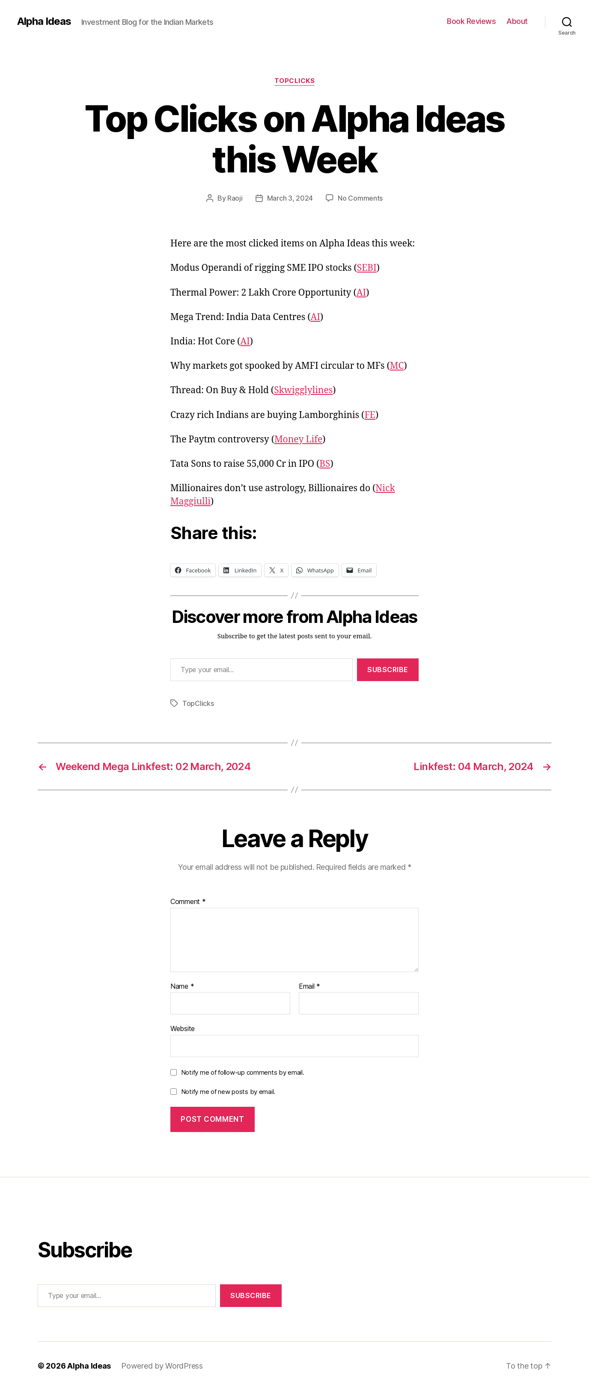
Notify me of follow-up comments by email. (242, 1072)
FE (369, 415)
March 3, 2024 (290, 198)
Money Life (298, 439)
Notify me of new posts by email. (228, 1092)
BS (324, 464)
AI (361, 293)
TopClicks (294, 81)
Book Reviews (471, 21)
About (517, 21)
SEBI (367, 268)
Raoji (235, 198)
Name (182, 986)
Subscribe (387, 669)
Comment (188, 902)
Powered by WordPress (162, 1365)
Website (182, 1028)
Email (309, 986)
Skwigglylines (303, 390)
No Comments (360, 198)
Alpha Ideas (44, 21)
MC (397, 366)
